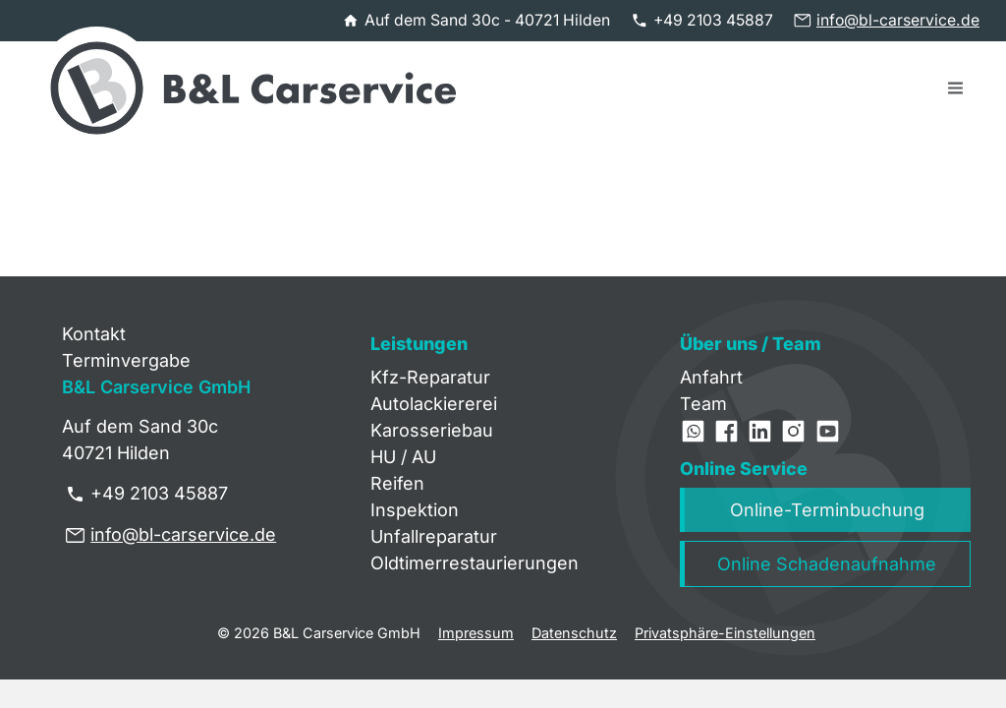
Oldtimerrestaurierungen (474, 563)
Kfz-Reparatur (430, 377)
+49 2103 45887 (713, 20)
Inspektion (414, 510)
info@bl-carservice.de (897, 20)
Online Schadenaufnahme (826, 564)
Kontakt (94, 334)
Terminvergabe (126, 360)
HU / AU (403, 456)
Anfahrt (711, 377)
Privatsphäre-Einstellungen (725, 632)
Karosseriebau (431, 430)
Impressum (476, 632)
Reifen (397, 483)
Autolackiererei (433, 403)
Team (703, 403)
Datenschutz (574, 632)
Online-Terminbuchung (827, 510)
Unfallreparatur (433, 536)
